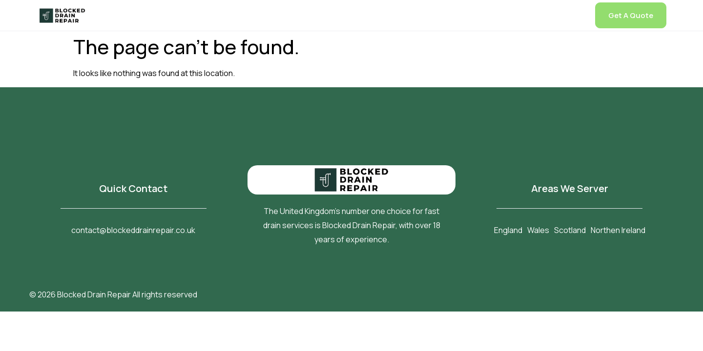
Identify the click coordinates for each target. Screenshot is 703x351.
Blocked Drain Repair (94, 294)
